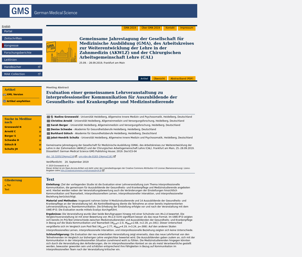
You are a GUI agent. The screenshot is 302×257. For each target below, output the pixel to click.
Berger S (10, 136)
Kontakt (170, 27)
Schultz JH (11, 149)
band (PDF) (182, 78)
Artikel (144, 78)
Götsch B (10, 144)
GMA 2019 (130, 27)
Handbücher (12, 66)
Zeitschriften (13, 38)
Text (7, 189)
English (6, 26)
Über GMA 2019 (151, 27)
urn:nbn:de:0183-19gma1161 (96, 156)
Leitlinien (10, 59)
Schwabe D (12, 140)
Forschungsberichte (17, 52)
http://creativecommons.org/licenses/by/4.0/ (80, 170)
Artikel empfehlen (18, 101)
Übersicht (159, 78)
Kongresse (11, 45)
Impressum (186, 27)
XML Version (15, 94)
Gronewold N (13, 127)
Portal (8, 31)
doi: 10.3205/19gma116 (60, 156)
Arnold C (10, 131)
